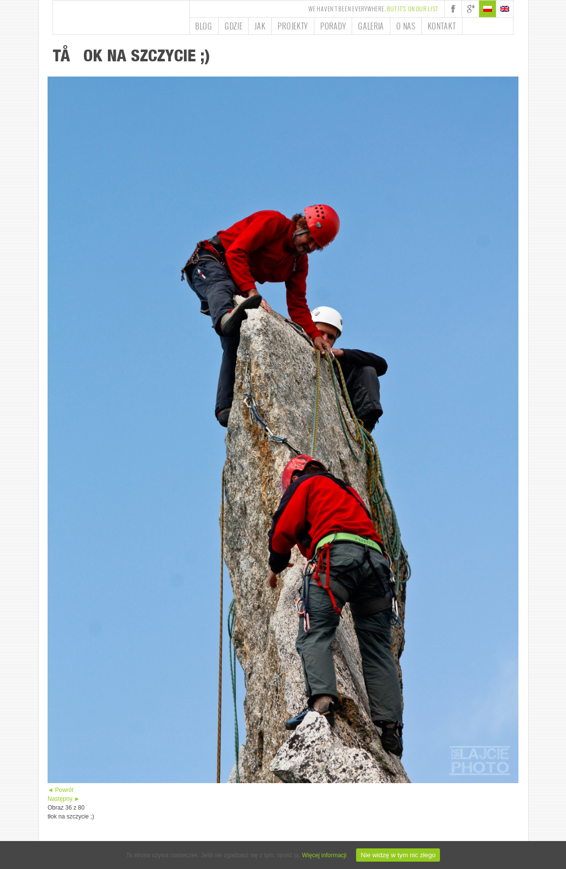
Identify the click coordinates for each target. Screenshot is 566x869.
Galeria (371, 26)
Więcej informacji (324, 855)
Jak (260, 26)
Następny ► (64, 798)
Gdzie (234, 26)
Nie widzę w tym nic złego (398, 855)
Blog (203, 26)
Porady (333, 26)
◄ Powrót (61, 790)
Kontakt (442, 26)
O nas (405, 26)
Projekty (293, 26)
